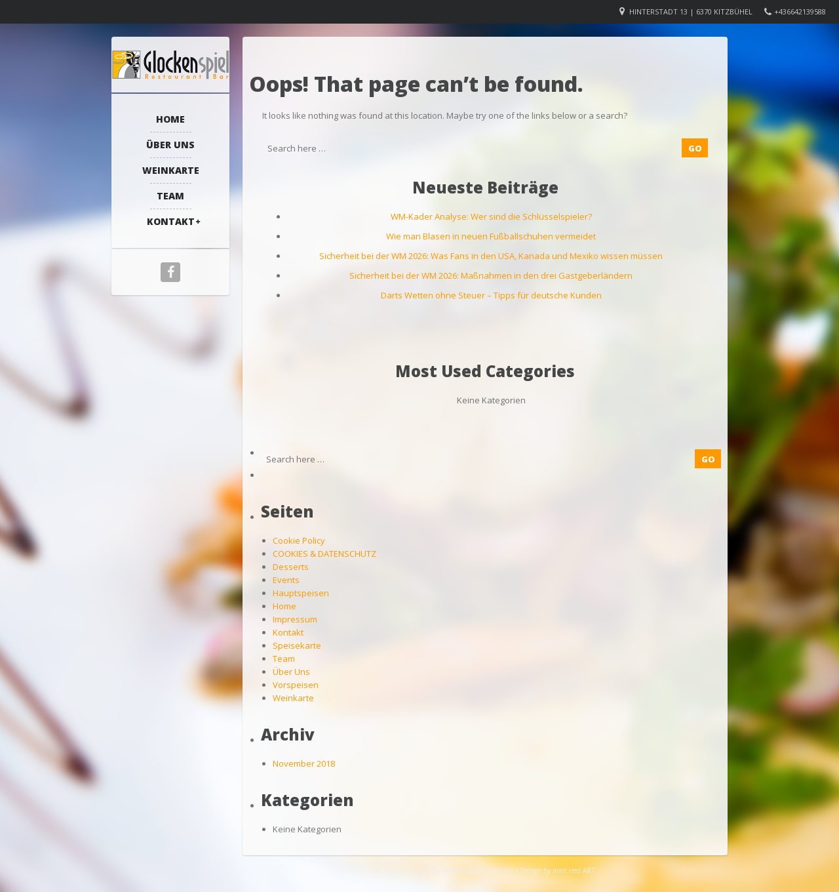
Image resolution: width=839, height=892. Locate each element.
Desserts (291, 567)
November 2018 (304, 763)
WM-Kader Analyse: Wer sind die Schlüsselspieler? (491, 216)
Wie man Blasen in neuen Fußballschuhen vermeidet (491, 236)
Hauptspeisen (301, 593)
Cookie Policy (299, 540)
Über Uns (170, 144)
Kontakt (171, 221)
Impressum (295, 619)
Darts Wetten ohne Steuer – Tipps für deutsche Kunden (491, 295)
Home (170, 119)
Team (170, 196)
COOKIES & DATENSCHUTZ (324, 553)
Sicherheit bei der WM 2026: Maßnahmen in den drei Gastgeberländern (491, 275)
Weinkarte (170, 170)
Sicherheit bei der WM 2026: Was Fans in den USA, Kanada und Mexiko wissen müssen (491, 256)
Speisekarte (297, 645)
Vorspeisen (296, 685)
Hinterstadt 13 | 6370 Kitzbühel (690, 11)
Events (286, 580)
